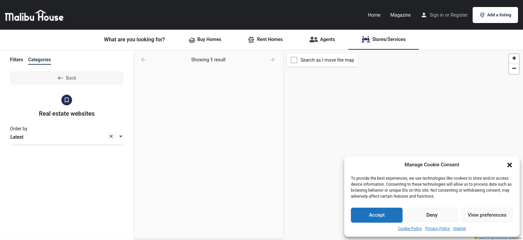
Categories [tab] (39, 59)
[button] (509, 165)
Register (459, 15)
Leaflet (480, 238)
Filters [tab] (16, 59)
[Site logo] (35, 14)
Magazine (401, 15)
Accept (377, 215)
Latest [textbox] (62, 137)
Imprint (459, 228)
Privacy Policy (437, 228)
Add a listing (495, 15)
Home (374, 15)
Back (66, 78)
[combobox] (66, 137)
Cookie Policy (410, 228)
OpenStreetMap (499, 238)
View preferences (487, 215)
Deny (432, 215)
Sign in (437, 15)
